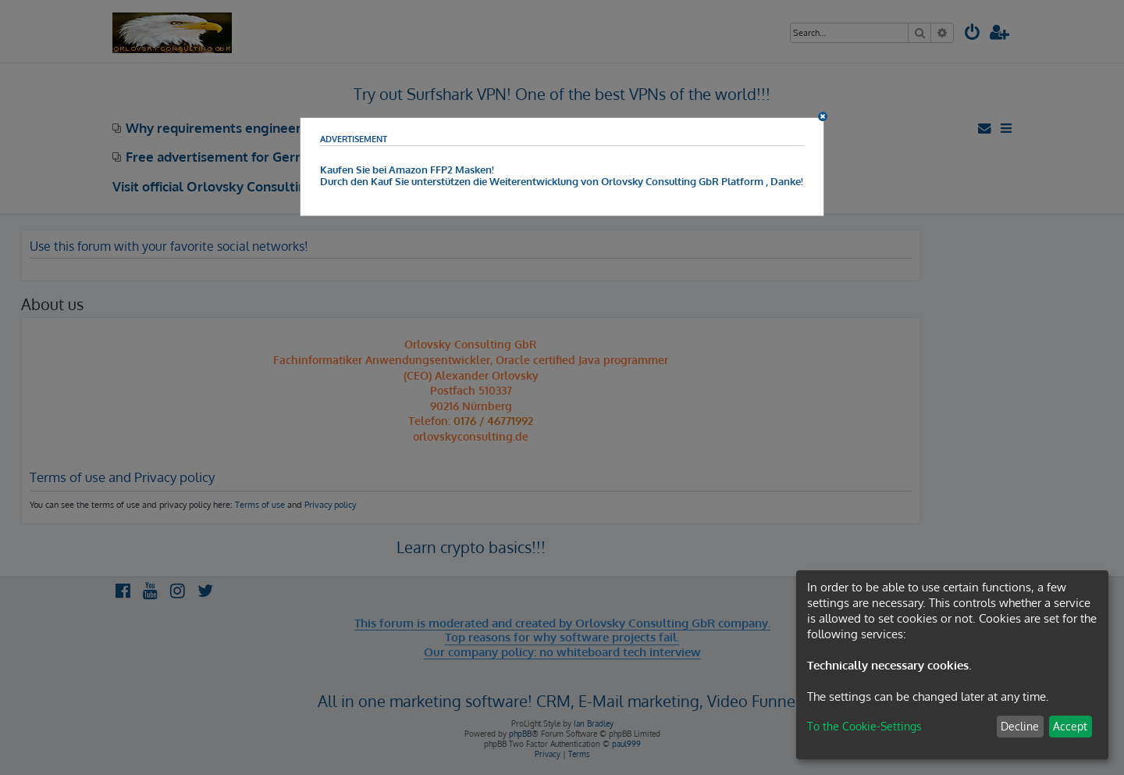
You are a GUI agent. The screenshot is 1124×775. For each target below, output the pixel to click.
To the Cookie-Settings (864, 726)
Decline (1020, 726)
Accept (1070, 726)
